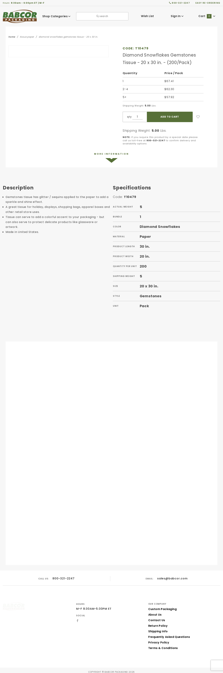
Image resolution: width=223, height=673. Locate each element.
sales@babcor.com (172, 575)
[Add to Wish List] (198, 117)
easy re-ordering (208, 3)
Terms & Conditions (162, 644)
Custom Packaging (161, 605)
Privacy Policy (158, 639)
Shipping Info (157, 628)
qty (129, 117)
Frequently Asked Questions (168, 633)
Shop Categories (56, 16)
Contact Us (156, 617)
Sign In (177, 16)
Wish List (147, 16)
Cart (207, 16)
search (102, 16)
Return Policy (157, 622)
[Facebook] (77, 617)
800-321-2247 (63, 575)
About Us (154, 611)
